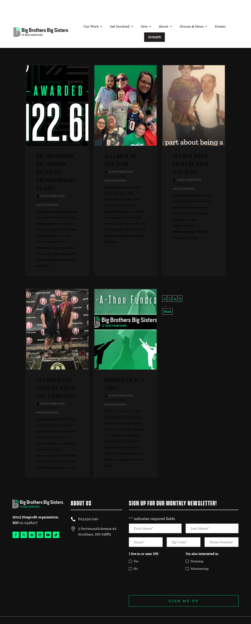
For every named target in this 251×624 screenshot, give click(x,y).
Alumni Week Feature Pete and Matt (191, 147)
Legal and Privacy (225, 609)
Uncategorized (47, 188)
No (136, 552)
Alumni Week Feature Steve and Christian (55, 371)
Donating (196, 545)
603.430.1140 (88, 503)
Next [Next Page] (167, 295)
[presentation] (159, 567)
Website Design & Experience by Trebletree (35, 615)
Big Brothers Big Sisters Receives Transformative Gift (55, 155)
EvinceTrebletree (52, 180)
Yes (136, 545)
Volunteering (199, 552)
